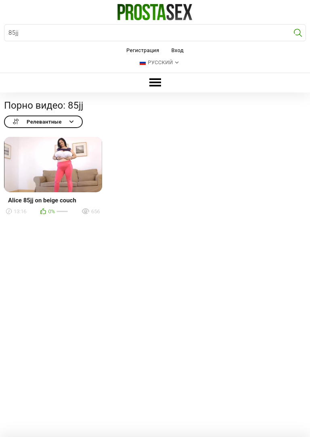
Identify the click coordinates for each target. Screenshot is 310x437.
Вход (177, 50)
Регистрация (142, 50)
